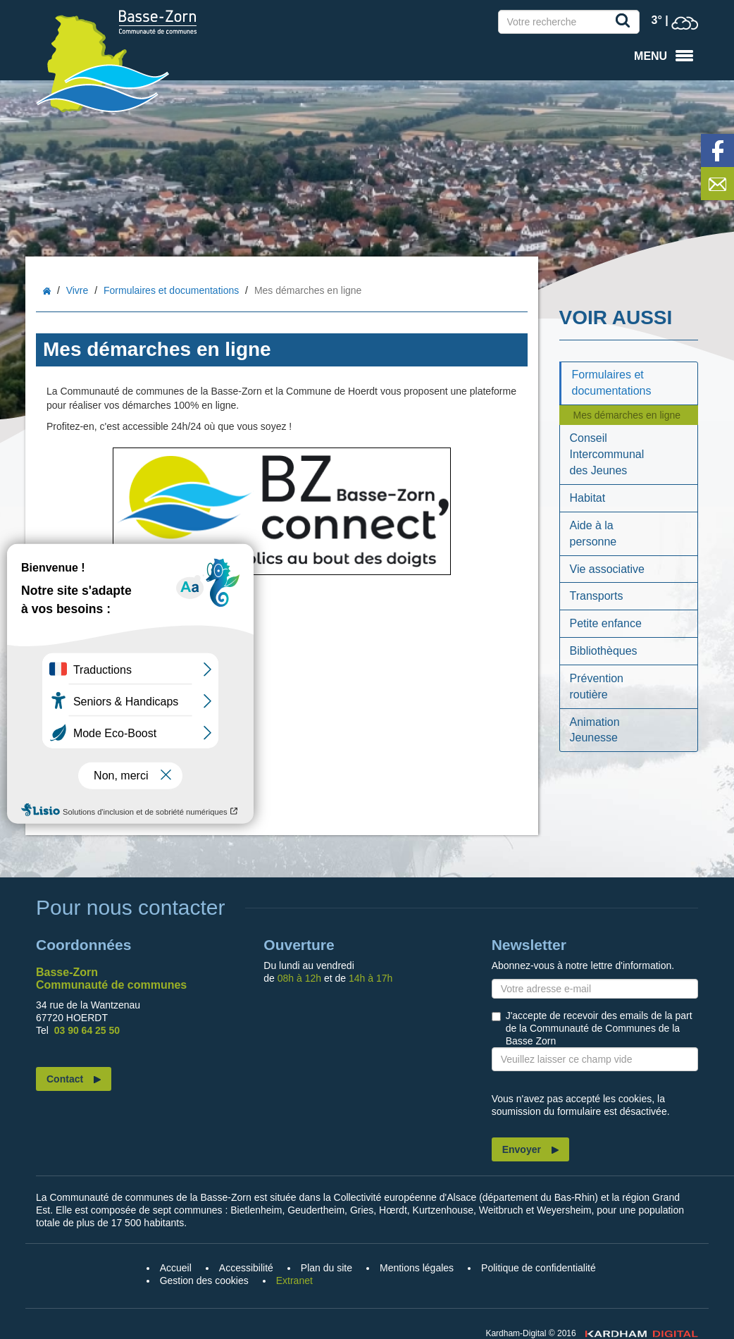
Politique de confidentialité (538, 1267)
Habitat (588, 498)
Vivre (77, 290)
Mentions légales (417, 1267)
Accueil (47, 291)
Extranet (294, 1280)
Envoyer (521, 1149)
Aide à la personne (593, 533)
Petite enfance (606, 623)
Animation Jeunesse (595, 730)
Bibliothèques (603, 651)
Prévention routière (597, 686)
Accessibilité (246, 1267)
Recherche (625, 23)
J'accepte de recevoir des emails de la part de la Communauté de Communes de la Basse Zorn (599, 1028)
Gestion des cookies (204, 1280)
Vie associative (607, 569)
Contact (64, 1079)
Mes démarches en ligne (627, 415)
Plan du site (326, 1267)
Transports (596, 596)
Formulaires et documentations (171, 290)
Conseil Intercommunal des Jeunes (607, 454)
